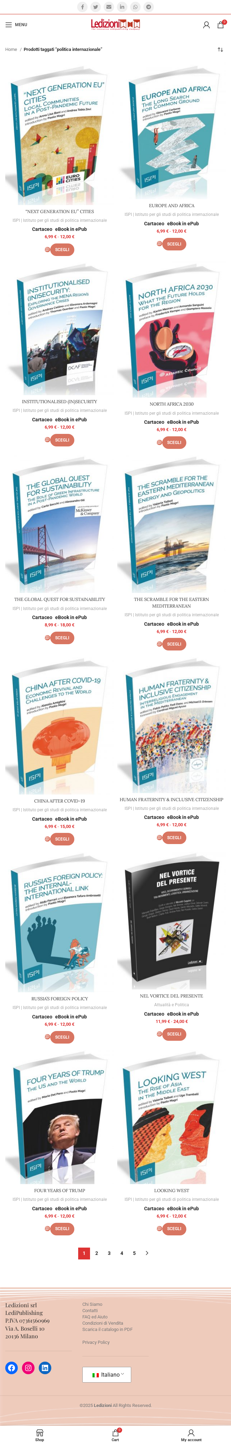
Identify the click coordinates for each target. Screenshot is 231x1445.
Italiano (106, 1374)
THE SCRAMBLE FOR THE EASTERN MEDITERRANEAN (171, 602)
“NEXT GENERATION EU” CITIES (59, 212)
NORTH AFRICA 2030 (172, 404)
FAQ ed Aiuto (94, 1316)
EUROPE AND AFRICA (171, 206)
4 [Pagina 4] (121, 1253)
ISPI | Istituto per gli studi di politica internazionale (60, 220)
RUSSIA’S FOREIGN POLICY (59, 999)
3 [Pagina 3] (109, 1253)
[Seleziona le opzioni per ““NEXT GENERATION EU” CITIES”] (62, 249)
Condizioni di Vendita (102, 1323)
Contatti (90, 1310)
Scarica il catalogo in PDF (107, 1329)
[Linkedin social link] (122, 7)
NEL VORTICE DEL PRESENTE (171, 996)
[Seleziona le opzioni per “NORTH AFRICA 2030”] (174, 442)
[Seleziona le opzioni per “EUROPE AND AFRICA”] (174, 244)
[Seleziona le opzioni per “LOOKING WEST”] (174, 1229)
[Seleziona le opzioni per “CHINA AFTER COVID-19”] (62, 839)
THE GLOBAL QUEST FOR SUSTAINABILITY (59, 599)
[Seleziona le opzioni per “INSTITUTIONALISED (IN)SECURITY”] (62, 440)
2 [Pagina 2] (96, 1253)
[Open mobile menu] (16, 25)
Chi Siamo (92, 1304)
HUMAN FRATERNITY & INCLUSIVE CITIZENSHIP (171, 800)
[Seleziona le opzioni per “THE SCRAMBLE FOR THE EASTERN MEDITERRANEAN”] (174, 644)
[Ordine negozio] (220, 49)
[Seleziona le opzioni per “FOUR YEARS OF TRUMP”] (62, 1229)
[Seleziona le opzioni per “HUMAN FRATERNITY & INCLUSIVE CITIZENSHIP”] (174, 837)
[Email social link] (109, 7)
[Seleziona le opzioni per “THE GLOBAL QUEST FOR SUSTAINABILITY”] (62, 638)
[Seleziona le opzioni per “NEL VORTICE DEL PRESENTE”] (174, 1034)
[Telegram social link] (148, 7)
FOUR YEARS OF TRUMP (59, 1191)
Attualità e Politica (171, 1004)
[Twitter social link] (95, 7)
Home (11, 49)
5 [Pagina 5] (134, 1253)
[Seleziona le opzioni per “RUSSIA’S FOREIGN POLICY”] (62, 1037)
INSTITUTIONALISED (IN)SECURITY (59, 402)
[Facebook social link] (82, 7)
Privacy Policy (96, 1342)
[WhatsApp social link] (135, 7)
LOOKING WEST (171, 1191)
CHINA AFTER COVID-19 (59, 801)
